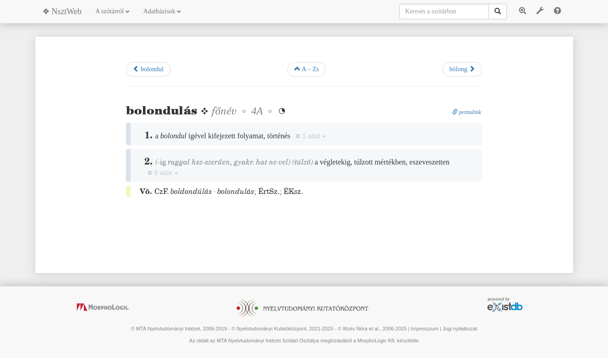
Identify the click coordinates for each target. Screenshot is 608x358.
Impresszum (424, 328)
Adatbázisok (162, 11)
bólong (462, 69)
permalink (467, 112)
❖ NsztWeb (62, 11)
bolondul (148, 69)
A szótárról (113, 11)
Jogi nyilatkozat (460, 328)
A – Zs (306, 69)
